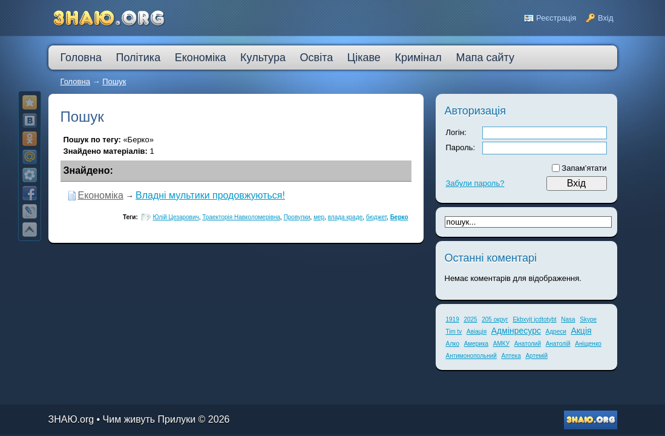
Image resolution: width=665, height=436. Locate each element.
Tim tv (454, 331)
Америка (476, 343)
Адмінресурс (516, 330)
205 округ (495, 319)
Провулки (297, 217)
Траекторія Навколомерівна (241, 217)
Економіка (100, 195)
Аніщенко (588, 343)
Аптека (511, 355)
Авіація (476, 331)
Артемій (536, 355)
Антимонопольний (471, 355)
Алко (453, 343)
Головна (75, 81)
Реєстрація (556, 17)
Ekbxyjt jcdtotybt (534, 319)
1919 (452, 319)
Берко (399, 217)
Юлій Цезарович (176, 217)
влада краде (345, 217)
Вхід (606, 17)
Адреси (556, 331)
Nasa (568, 319)
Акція (581, 330)
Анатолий (527, 343)
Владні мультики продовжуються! (210, 195)
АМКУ (501, 343)
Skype (588, 319)
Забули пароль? (475, 183)
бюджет (376, 217)
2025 (470, 319)
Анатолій (558, 343)
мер (318, 217)
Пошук (114, 81)
